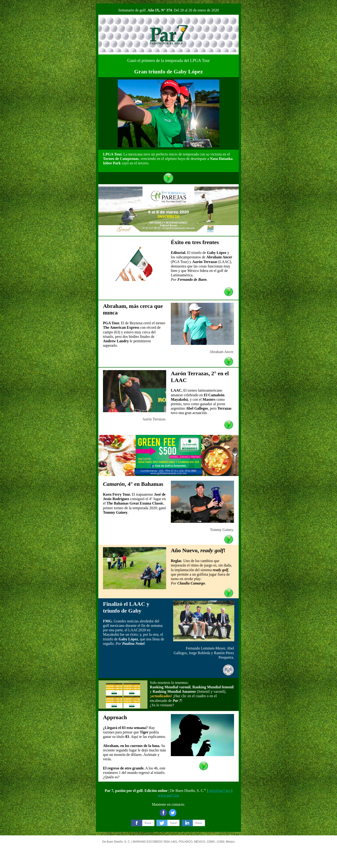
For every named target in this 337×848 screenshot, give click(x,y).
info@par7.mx (220, 791)
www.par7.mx (168, 795)
